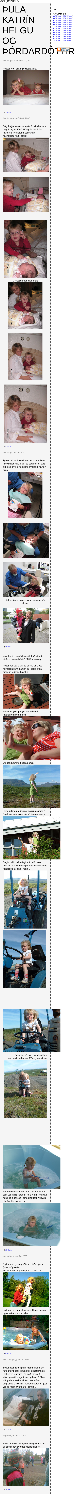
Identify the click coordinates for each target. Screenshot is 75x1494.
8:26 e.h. (8, 1353)
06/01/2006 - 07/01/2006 (62, 18)
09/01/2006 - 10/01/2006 (62, 24)
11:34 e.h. (8, 647)
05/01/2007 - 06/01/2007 (62, 32)
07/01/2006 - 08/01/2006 (62, 20)
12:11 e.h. (8, 1489)
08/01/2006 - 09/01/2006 (62, 22)
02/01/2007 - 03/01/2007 (62, 30)
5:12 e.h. (8, 446)
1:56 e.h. (8, 112)
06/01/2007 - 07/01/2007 (62, 35)
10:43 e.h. (8, 1250)
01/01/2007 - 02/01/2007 (62, 28)
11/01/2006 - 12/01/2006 (62, 26)
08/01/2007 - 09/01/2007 (62, 39)
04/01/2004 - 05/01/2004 (62, 16)
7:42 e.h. (8, 1429)
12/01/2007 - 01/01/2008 (62, 41)
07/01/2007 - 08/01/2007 (62, 37)
